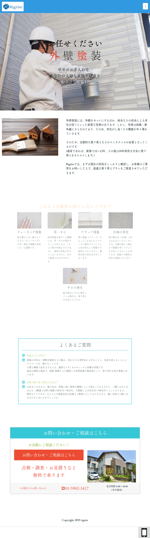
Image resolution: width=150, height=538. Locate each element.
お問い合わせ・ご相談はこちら (50, 455)
